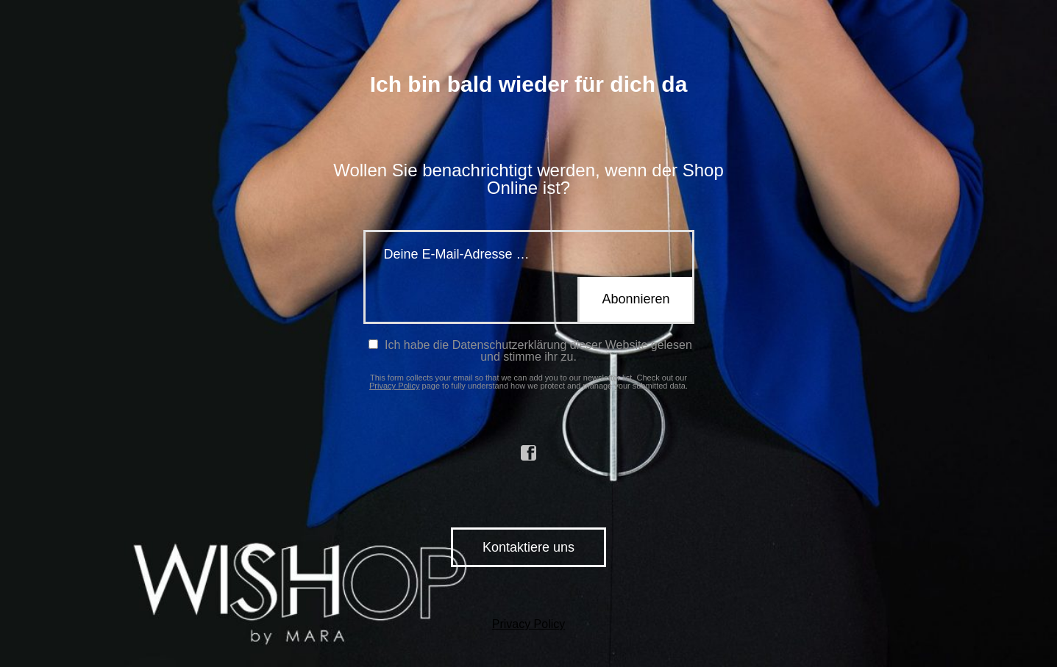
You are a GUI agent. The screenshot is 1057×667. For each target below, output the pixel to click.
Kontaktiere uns (528, 547)
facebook (529, 453)
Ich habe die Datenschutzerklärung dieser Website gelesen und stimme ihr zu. (530, 351)
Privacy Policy (394, 385)
